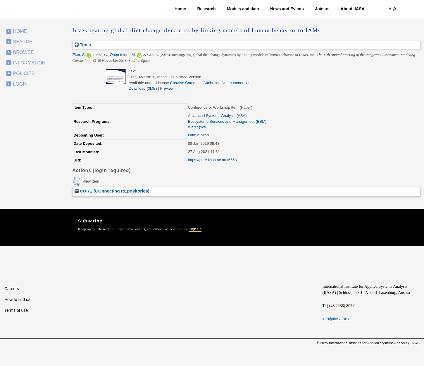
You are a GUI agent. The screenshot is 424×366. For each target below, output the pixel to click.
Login (20, 83)
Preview (166, 88)
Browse (23, 52)
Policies (24, 73)
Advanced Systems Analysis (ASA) (217, 115)
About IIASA (353, 8)
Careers (11, 288)
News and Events (287, 8)
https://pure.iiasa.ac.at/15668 (212, 160)
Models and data (243, 8)
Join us (322, 8)
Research (206, 8)
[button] (76, 181)
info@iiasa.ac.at (337, 318)
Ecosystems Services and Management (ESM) (227, 121)
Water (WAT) (199, 127)
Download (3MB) (143, 88)
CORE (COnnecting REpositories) (112, 190)
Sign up (195, 229)
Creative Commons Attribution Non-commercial (209, 83)
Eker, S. (79, 54)
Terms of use (16, 310)
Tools (83, 44)
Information (29, 62)
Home (180, 8)
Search (23, 41)
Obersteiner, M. (123, 54)
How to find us (17, 299)
